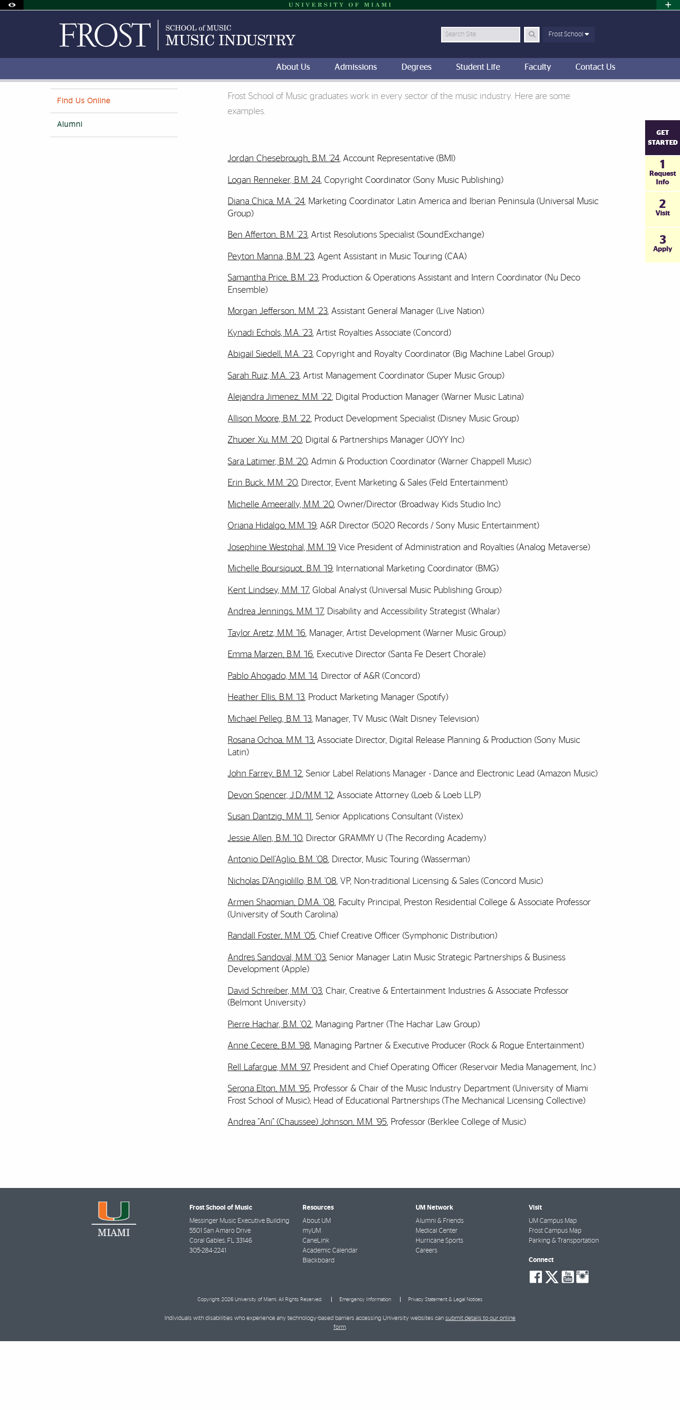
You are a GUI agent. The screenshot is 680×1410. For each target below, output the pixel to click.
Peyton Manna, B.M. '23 (271, 325)
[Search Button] (532, 34)
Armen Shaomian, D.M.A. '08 (281, 971)
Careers (426, 1319)
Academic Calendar (330, 1319)
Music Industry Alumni (178, 101)
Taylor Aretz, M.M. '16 (266, 702)
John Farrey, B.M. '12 (265, 842)
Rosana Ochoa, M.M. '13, (271, 809)
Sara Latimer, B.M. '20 (267, 530)
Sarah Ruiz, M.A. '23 (263, 444)
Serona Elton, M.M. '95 (269, 1157)
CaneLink (316, 1309)
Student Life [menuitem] (478, 67)
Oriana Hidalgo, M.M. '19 (272, 594)
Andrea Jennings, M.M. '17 (275, 680)
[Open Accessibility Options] (12, 5)
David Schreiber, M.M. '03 (275, 1059)
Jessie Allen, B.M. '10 (265, 907)
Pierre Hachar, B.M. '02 (269, 1093)
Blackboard (319, 1329)
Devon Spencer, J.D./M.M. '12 (280, 864)
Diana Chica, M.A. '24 (266, 270)
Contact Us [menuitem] (595, 67)
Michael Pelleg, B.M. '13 (269, 787)
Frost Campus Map (555, 1299)
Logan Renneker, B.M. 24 (274, 249)
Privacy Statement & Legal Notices (445, 1368)
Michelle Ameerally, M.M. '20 (281, 573)
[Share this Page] (622, 96)
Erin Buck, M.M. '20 (262, 551)
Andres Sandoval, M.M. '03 (277, 1026)
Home (88, 101)
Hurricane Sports (439, 1309)
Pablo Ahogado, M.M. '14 (272, 745)
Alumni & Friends (440, 1289)
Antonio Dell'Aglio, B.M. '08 (278, 928)
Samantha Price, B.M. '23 (273, 346)
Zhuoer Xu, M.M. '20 (265, 508)
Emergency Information (365, 1368)
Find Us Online (83, 169)
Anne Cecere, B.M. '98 (269, 1114)
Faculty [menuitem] (537, 67)
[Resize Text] (600, 95)
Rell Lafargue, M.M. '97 (269, 1136)
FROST (58, 101)
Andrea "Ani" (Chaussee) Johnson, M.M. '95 (307, 1191)
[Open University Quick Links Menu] (668, 5)
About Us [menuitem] (293, 67)
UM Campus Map (553, 1289)
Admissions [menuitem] (356, 67)
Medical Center (437, 1299)
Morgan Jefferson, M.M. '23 (278, 380)
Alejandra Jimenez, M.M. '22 (280, 466)
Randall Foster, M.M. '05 (271, 1004)
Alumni (69, 193)
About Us (122, 101)
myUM (312, 1299)
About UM (317, 1289)
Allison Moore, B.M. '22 (269, 487)
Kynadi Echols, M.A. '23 (270, 401)
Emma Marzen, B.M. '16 (270, 723)
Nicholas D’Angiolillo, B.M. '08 (282, 950)
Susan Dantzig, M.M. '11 (270, 885)
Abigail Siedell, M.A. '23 (270, 423)
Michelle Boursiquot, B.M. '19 (280, 637)
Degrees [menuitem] (416, 67)
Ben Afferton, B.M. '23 (267, 303)
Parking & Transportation (564, 1309)
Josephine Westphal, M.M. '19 (282, 616)
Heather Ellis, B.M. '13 (266, 766)
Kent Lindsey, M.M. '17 (268, 659)
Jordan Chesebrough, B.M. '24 (283, 227)
